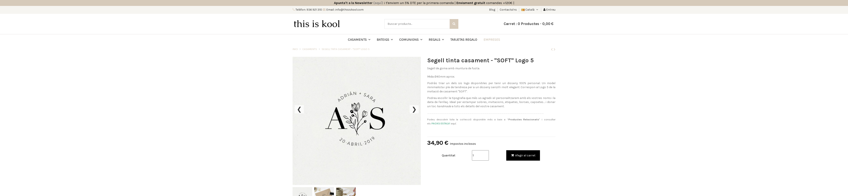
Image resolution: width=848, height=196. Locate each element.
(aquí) (378, 3)
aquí (443, 123)
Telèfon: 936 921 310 (308, 9)
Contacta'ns (508, 9)
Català (530, 9)
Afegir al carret (523, 155)
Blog (492, 9)
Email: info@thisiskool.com (345, 9)
